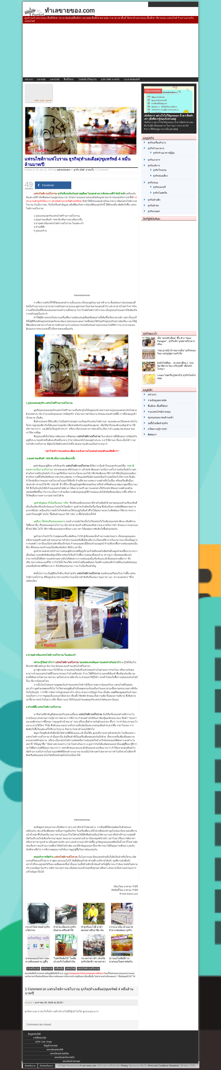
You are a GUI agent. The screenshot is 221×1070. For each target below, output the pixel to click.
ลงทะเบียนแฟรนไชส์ (55, 1049)
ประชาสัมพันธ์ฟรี (132, 79)
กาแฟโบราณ (33, 968)
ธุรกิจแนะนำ (150, 333)
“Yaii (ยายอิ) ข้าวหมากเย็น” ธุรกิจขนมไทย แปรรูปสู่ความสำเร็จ (176, 352)
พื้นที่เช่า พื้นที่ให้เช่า (158, 406)
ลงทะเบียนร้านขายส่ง (71, 1061)
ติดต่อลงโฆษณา (46, 1065)
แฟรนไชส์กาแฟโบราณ (88, 968)
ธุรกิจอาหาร (154, 160)
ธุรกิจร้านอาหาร (156, 148)
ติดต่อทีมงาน (30, 1065)
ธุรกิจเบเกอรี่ (159, 187)
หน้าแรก (29, 79)
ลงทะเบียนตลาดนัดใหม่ (59, 1053)
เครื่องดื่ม (59, 968)
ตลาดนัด (41, 79)
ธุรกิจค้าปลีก (154, 200)
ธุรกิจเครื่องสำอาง (157, 142)
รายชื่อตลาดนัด (39, 1038)
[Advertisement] (110, 50)
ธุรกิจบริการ (154, 165)
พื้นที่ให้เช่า (69, 79)
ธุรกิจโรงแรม (160, 170)
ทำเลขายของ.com (87, 1065)
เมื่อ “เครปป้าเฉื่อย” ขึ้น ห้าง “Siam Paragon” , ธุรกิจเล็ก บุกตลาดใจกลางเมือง (176, 341)
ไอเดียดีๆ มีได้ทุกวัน (87, 79)
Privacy (124, 1065)
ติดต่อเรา (152, 434)
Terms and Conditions (158, 1065)
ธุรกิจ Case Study (43, 1041)
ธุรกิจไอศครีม (160, 193)
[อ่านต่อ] (174, 129)
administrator (63, 169)
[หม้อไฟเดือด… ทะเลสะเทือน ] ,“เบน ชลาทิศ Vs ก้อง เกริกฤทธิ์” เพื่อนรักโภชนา (175, 366)
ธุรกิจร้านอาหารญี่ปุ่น (164, 153)
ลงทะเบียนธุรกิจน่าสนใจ (65, 1057)
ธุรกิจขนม (153, 182)
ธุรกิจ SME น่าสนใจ (110, 79)
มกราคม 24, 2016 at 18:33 (48, 1002)
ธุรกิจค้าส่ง (153, 205)
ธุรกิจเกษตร (154, 211)
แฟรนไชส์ (54, 79)
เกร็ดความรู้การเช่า (157, 429)
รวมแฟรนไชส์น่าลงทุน (159, 411)
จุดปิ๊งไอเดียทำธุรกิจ (158, 423)
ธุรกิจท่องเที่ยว (160, 175)
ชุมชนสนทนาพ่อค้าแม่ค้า (161, 417)
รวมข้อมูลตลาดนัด (157, 400)
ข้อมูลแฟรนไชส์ (34, 1034)
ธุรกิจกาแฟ (47, 968)
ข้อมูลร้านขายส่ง (50, 1045)
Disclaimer (174, 1065)
